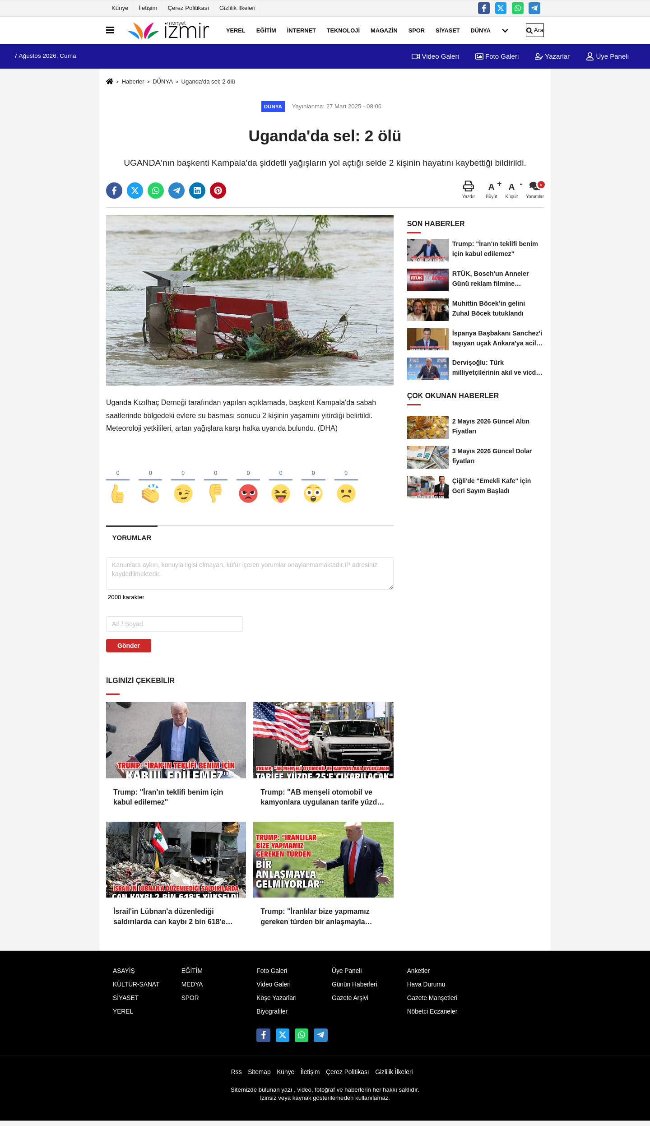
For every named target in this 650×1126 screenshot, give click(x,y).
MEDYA (192, 989)
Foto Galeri (497, 56)
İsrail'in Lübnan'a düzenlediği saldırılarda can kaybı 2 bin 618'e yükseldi (169, 922)
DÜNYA (481, 30)
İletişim (148, 8)
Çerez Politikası (188, 8)
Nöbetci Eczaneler (432, 1016)
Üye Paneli (607, 56)
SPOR (417, 30)
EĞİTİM (266, 30)
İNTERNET (301, 30)
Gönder (128, 650)
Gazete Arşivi (350, 1003)
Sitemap (259, 1076)
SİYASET (448, 30)
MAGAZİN (384, 30)
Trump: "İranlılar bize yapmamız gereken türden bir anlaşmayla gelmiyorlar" (314, 922)
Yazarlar (552, 56)
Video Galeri (435, 56)
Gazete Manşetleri (432, 1003)
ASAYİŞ (124, 975)
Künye (119, 8)
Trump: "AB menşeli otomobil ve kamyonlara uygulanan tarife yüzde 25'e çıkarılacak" (320, 802)
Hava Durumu (426, 989)
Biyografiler (272, 1016)
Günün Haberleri (354, 989)
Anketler (418, 975)
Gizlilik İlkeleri (237, 8)
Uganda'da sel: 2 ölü (208, 81)
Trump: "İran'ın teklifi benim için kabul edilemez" (168, 801)
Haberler (132, 81)
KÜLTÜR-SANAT (136, 989)
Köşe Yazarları (276, 1003)
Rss (236, 1076)
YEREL (236, 30)
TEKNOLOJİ (343, 30)
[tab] (132, 542)
